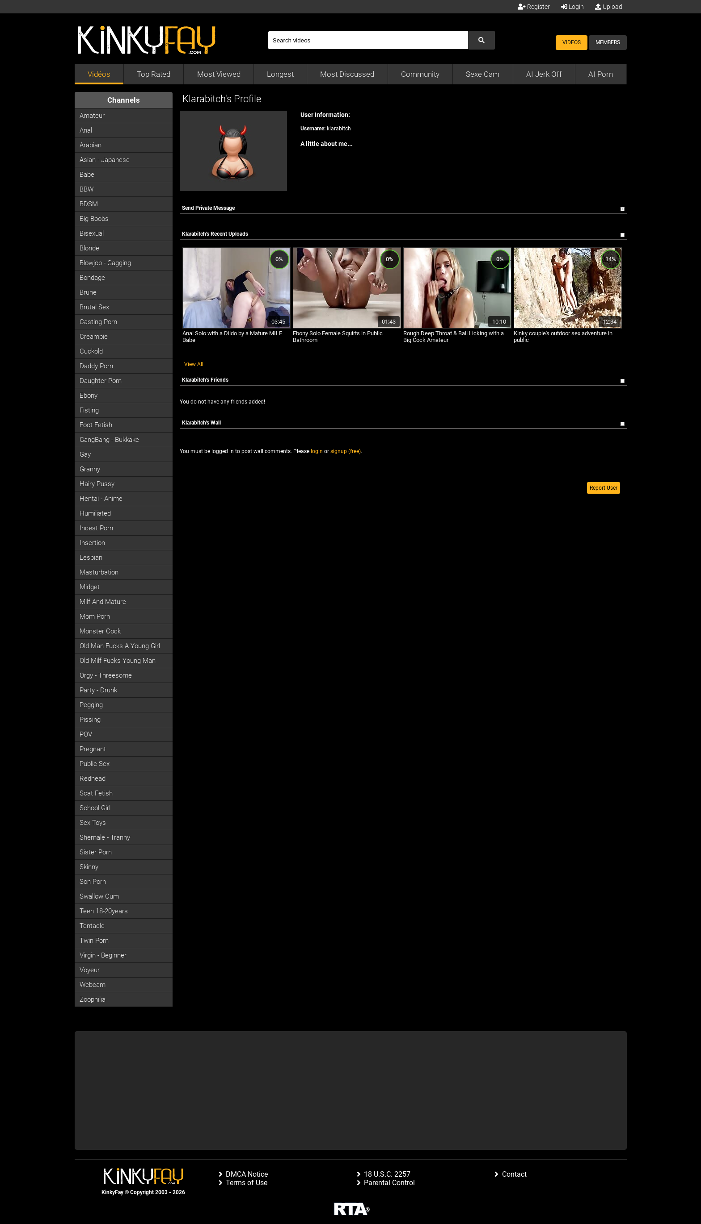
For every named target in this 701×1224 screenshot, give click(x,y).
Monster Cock (100, 631)
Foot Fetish (96, 425)
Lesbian (91, 558)
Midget (90, 587)
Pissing (90, 720)
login (317, 451)
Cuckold (91, 351)
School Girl (95, 808)
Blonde (89, 248)
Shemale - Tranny (105, 837)
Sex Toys (93, 823)
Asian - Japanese (105, 160)
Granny (90, 469)
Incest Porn (96, 528)
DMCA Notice (247, 1174)
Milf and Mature (103, 602)
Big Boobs (94, 219)
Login (572, 6)
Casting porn (98, 322)
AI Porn (600, 74)
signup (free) (345, 451)
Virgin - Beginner (103, 955)
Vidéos (99, 74)
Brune (88, 292)
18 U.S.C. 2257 (387, 1174)
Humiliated (95, 513)
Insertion (92, 543)
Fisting (89, 410)
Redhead (93, 778)
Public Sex (95, 764)
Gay (85, 454)
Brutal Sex (94, 307)
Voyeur (90, 970)
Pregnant (93, 749)
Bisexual (92, 233)
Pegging (91, 705)
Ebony (88, 395)
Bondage (92, 278)
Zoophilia (93, 999)
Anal (86, 130)
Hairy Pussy (97, 484)
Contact (514, 1174)
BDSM (89, 204)
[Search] (368, 40)
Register (534, 6)
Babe (87, 175)
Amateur (92, 116)
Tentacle (92, 926)
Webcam (93, 985)
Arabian (90, 145)
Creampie (94, 337)
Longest (280, 74)
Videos (571, 42)
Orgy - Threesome (106, 675)
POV (86, 734)
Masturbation (99, 572)
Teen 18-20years (104, 911)
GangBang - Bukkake (109, 440)
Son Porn (93, 882)
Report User (603, 488)
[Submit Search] (481, 40)
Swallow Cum (99, 896)
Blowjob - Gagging (105, 263)
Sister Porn (96, 852)
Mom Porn (95, 616)
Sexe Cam (482, 74)
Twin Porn (94, 941)
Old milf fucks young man (118, 661)
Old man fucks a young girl (120, 646)
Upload (608, 6)
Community (420, 74)
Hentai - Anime (101, 499)
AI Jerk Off (544, 74)
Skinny (89, 867)
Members (607, 42)
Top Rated (153, 74)
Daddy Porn (96, 366)
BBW (86, 189)
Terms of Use (246, 1182)
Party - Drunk (98, 690)
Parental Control (389, 1182)
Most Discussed (347, 74)
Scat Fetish (96, 793)
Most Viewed (219, 74)
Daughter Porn (101, 381)
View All (193, 364)
